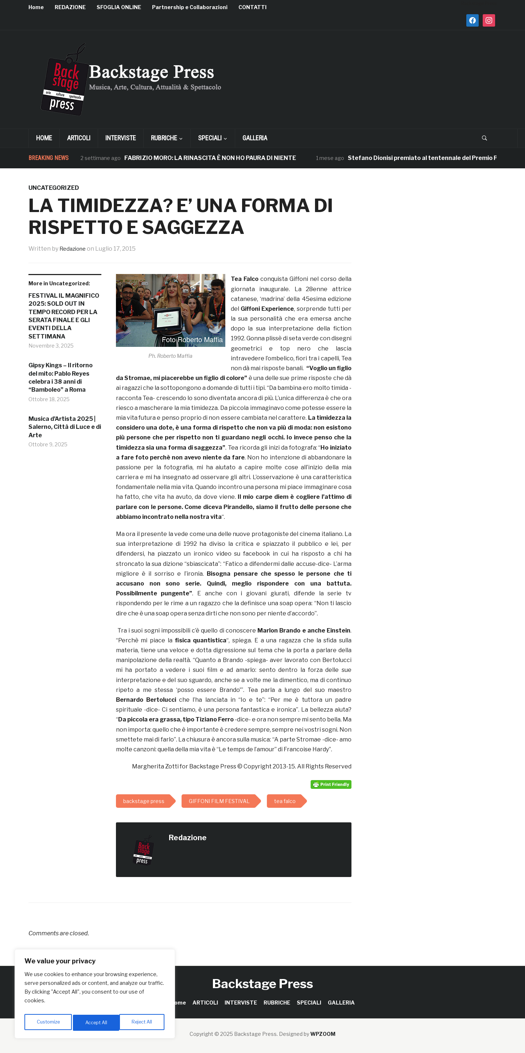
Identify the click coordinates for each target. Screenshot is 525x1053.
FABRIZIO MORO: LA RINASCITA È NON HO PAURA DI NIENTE (210, 157)
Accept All (143, 1022)
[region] (95, 995)
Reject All (96, 1022)
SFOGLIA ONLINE (119, 7)
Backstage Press (262, 983)
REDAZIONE (70, 7)
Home (36, 7)
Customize (48, 1022)
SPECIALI (210, 138)
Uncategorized (53, 187)
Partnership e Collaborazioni (190, 7)
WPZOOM (322, 1034)
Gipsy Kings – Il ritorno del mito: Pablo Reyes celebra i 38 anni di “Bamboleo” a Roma (60, 377)
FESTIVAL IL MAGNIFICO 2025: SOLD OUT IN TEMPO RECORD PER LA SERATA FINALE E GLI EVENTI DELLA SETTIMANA (63, 316)
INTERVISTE (120, 138)
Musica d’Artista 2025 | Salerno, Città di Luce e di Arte (64, 427)
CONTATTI (252, 7)
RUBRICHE (164, 138)
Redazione (74, 248)
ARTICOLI (78, 138)
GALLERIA (254, 138)
